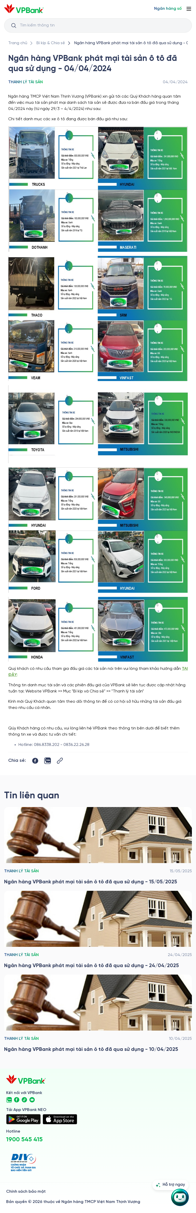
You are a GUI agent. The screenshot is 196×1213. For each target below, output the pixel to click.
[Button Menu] (189, 9)
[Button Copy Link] (60, 760)
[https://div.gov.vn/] (23, 1162)
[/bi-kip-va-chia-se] (50, 43)
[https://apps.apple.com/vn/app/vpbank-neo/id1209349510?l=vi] (60, 1119)
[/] (24, 8)
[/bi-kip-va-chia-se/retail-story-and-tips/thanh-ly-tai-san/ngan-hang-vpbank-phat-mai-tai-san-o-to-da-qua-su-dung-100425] (98, 1014)
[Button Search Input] (14, 25)
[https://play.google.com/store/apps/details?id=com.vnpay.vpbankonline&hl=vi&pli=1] (23, 1119)
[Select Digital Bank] (168, 9)
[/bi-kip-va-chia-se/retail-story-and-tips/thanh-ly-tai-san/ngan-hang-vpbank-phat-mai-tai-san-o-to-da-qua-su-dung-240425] (98, 930)
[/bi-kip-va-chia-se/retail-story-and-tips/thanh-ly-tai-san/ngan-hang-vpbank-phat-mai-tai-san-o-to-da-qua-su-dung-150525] (98, 846)
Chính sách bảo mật (26, 1191)
